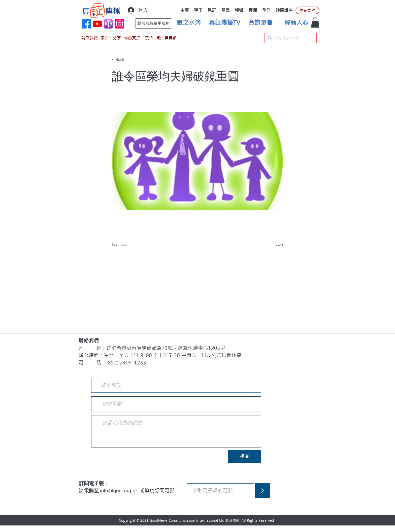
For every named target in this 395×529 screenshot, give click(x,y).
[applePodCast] (108, 24)
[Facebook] (86, 24)
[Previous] (128, 245)
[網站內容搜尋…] (290, 38)
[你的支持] (132, 38)
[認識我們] (89, 38)
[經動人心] (296, 23)
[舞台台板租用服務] (153, 23)
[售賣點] (170, 38)
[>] (262, 490)
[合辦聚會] (260, 23)
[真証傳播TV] (224, 23)
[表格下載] (152, 38)
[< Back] (128, 60)
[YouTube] (97, 24)
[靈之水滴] (189, 23)
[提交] (244, 456)
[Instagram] (119, 24)
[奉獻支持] (307, 10)
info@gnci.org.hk (119, 490)
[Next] (270, 245)
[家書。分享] (110, 38)
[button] (315, 22)
